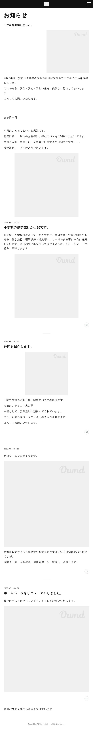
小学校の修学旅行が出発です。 (27, 227)
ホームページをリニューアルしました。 (33, 593)
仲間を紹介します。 (19, 346)
